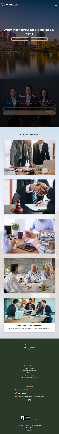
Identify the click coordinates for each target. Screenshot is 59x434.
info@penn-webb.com (24, 389)
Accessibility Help (29, 429)
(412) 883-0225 (22, 393)
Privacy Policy (29, 427)
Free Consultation (39, 39)
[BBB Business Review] (29, 418)
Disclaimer (29, 430)
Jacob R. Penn (30, 350)
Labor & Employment (29, 373)
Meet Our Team (20, 39)
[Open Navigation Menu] (56, 4)
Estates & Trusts (29, 375)
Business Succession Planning (29, 377)
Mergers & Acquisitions (29, 370)
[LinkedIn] (29, 400)
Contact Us (29, 414)
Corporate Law (30, 368)
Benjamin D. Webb (29, 347)
